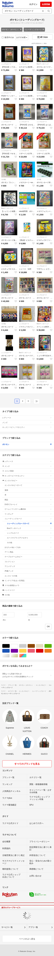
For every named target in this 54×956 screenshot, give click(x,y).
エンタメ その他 (28, 576)
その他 (3, 179)
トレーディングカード (34, 30)
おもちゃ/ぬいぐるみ (28, 547)
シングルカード (6, 64)
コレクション (28, 562)
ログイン (33, 4)
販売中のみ (8, 37)
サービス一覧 (7, 927)
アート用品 (28, 552)
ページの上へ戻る (27, 939)
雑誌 (28, 500)
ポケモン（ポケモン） (12, 30)
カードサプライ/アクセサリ (29, 538)
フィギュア (28, 514)
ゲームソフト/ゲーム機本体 (28, 509)
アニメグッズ (28, 566)
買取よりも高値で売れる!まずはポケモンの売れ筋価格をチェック (27, 675)
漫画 (28, 490)
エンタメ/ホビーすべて (28, 485)
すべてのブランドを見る (27, 764)
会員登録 (46, 4)
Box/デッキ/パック (43, 64)
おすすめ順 (21, 37)
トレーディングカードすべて (29, 524)
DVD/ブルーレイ (28, 504)
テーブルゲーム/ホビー (28, 557)
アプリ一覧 (33, 927)
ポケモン (27, 444)
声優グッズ (28, 571)
